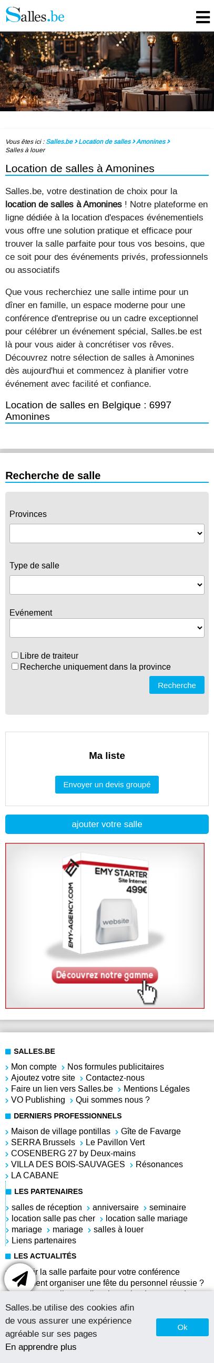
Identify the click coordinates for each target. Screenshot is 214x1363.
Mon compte (34, 1066)
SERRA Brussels (43, 1142)
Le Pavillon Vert (115, 1142)
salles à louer (119, 1229)
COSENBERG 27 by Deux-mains (73, 1153)
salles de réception (47, 1207)
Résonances (159, 1164)
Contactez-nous (115, 1077)
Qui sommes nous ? (113, 1099)
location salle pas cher (53, 1218)
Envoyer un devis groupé (107, 784)
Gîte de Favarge (151, 1131)
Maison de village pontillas (60, 1131)
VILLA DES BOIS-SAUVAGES (68, 1164)
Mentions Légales (157, 1088)
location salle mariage (147, 1218)
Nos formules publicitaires (115, 1066)
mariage (27, 1229)
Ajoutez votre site (43, 1077)
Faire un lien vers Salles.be (62, 1088)
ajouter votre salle (107, 824)
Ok (182, 1327)
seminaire (167, 1207)
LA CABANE (35, 1175)
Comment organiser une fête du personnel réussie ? (107, 1282)
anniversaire (116, 1207)
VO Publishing (38, 1099)
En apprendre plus (41, 1347)
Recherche (177, 685)
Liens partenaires (44, 1240)
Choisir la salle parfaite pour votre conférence (95, 1271)
